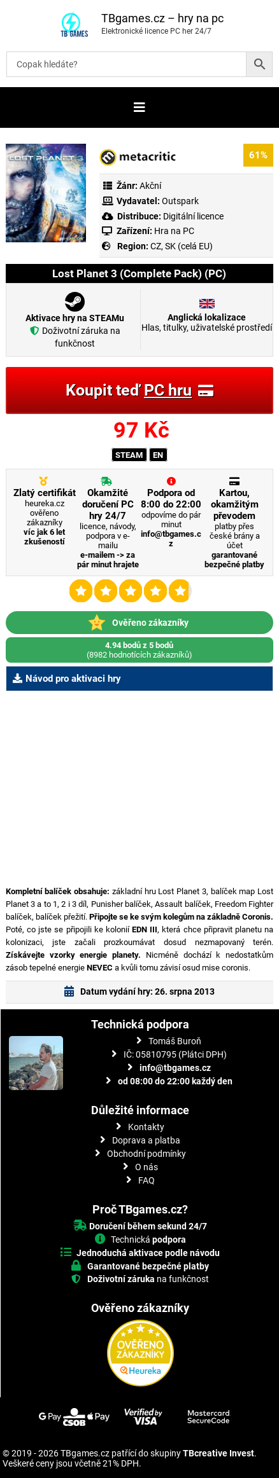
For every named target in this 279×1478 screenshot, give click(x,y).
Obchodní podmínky (146, 1154)
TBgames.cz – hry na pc (162, 18)
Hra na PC (173, 231)
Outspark (180, 201)
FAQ (146, 1180)
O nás (146, 1167)
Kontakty (146, 1127)
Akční (150, 186)
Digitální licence (192, 216)
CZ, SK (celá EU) (181, 246)
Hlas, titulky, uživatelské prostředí (206, 322)
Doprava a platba (146, 1140)
